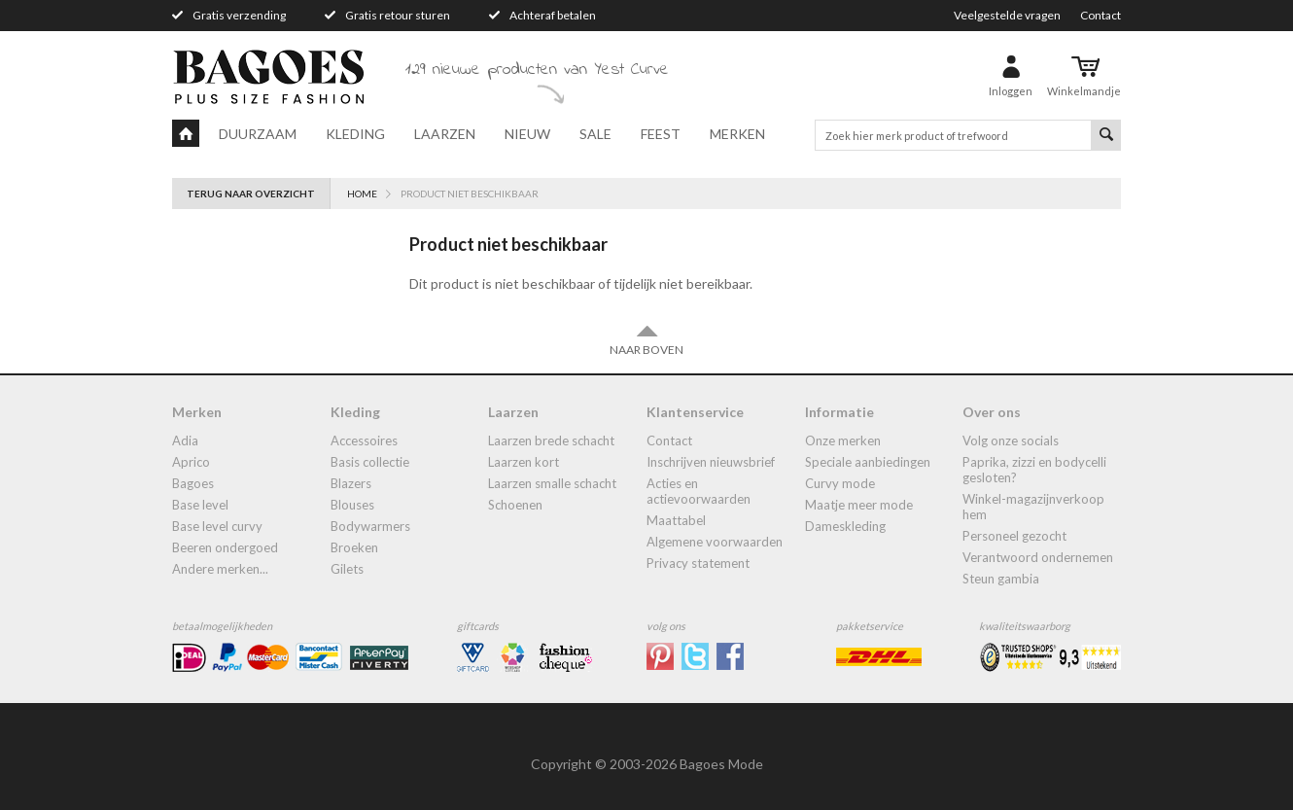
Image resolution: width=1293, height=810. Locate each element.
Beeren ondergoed (225, 547)
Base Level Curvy (217, 526)
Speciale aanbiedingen (867, 462)
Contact (1100, 15)
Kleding (355, 133)
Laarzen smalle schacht (552, 483)
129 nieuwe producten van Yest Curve (537, 70)
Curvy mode (840, 483)
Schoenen (515, 504)
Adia (185, 440)
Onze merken (843, 440)
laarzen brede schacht (551, 440)
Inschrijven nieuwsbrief (710, 462)
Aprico (191, 462)
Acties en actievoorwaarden (698, 491)
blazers (351, 483)
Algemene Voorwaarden (714, 541)
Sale (595, 133)
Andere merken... (220, 569)
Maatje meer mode (859, 504)
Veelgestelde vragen (1007, 15)
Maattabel (676, 520)
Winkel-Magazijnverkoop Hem (1033, 506)
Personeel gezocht (1014, 536)
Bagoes (193, 483)
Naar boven (646, 340)
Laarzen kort (523, 462)
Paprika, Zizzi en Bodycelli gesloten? (1034, 469)
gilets (347, 569)
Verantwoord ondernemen (1037, 557)
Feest (661, 133)
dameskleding (845, 526)
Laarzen (444, 133)
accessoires (364, 440)
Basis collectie (370, 462)
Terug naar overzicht (251, 193)
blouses (352, 504)
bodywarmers (370, 526)
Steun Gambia (1000, 578)
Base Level (200, 504)
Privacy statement (698, 563)
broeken (354, 547)
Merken (737, 133)
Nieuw (527, 133)
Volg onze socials (1010, 440)
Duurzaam (258, 133)
